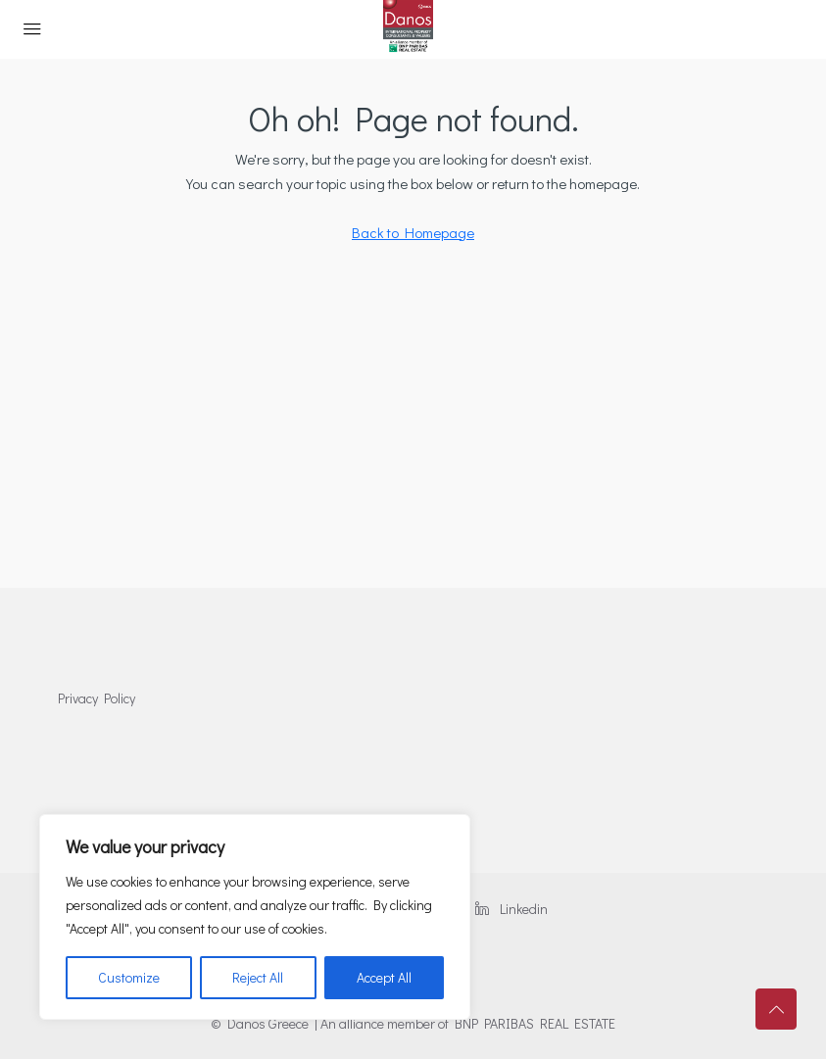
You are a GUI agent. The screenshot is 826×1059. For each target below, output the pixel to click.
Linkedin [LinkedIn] (511, 908)
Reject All (257, 977)
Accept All (384, 977)
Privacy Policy (96, 698)
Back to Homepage (413, 232)
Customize (129, 977)
